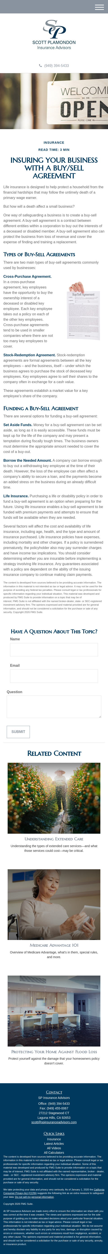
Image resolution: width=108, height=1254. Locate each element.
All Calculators (54, 1152)
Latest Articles (54, 1143)
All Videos (54, 1148)
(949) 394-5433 (54, 66)
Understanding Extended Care (54, 839)
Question (14, 692)
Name (15, 639)
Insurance (54, 1139)
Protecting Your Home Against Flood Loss (54, 1051)
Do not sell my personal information (34, 1197)
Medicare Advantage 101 (54, 945)
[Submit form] (18, 732)
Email (15, 665)
